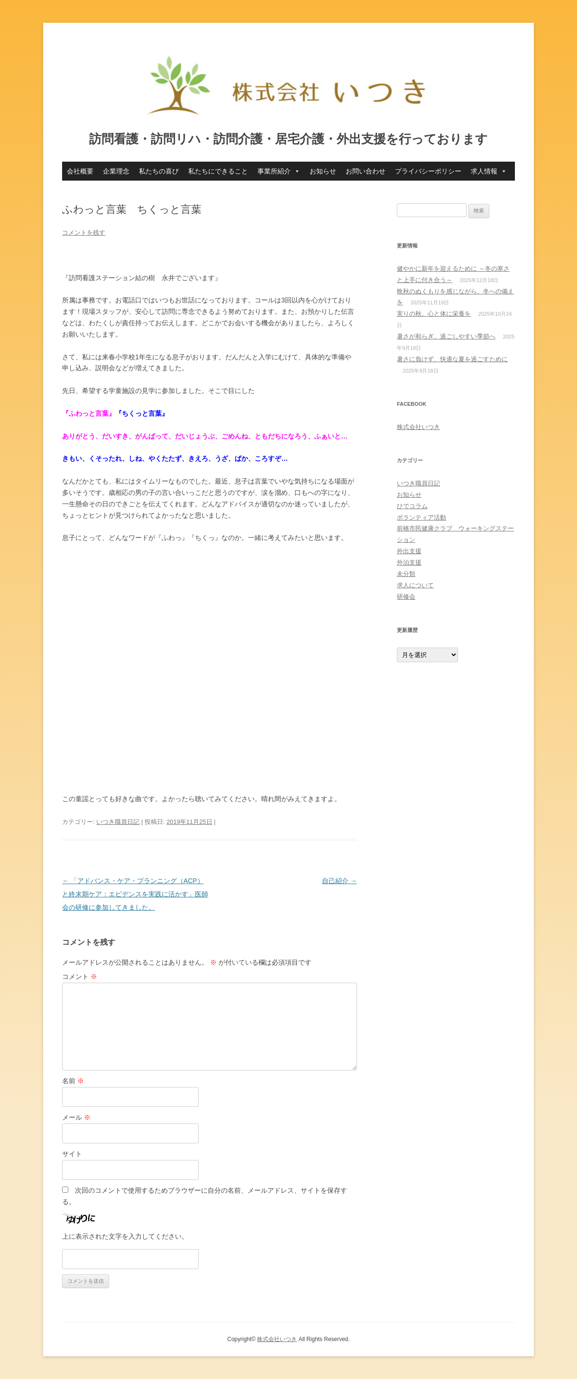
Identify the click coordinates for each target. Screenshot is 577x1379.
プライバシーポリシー (428, 171)
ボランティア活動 (421, 517)
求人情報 (489, 171)
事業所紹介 (278, 171)
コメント (79, 976)
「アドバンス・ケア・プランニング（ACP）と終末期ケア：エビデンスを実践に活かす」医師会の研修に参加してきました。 (135, 894)
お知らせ (323, 171)
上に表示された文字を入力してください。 (125, 1236)
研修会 (406, 596)
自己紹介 (339, 881)
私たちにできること (218, 171)
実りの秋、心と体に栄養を (434, 313)
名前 (73, 1081)
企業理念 (116, 171)
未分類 (406, 573)
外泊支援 (409, 562)
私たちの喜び (159, 171)
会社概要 (80, 171)
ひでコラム (412, 506)
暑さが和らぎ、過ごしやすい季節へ (446, 336)
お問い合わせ (365, 171)
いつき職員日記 (117, 821)
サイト (72, 1154)
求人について (415, 585)
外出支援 (409, 551)
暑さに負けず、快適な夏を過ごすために (452, 359)
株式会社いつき (418, 426)
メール (76, 1117)
